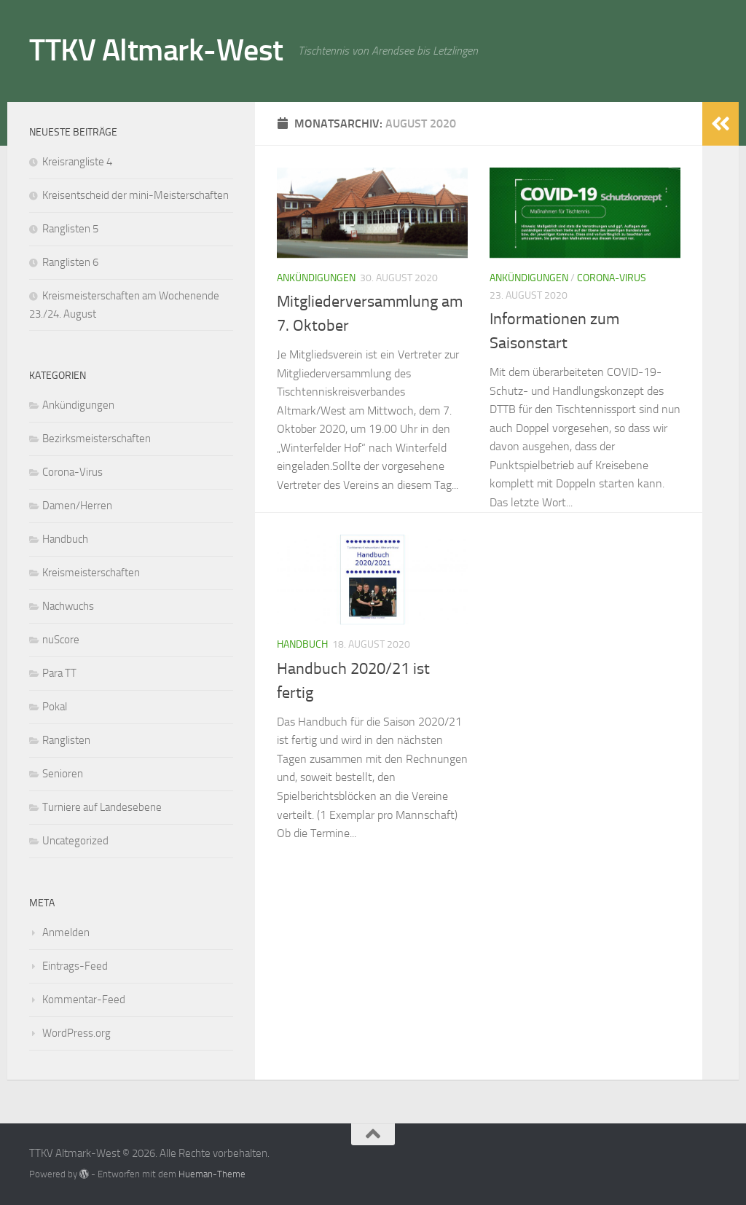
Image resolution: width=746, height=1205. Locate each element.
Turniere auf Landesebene (102, 807)
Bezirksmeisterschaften (96, 438)
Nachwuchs (68, 606)
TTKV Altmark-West (156, 50)
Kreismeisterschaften (91, 572)
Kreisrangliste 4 (77, 161)
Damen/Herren (77, 505)
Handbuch (302, 644)
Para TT (59, 673)
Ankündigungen (316, 278)
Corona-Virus (611, 278)
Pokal (54, 706)
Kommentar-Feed (83, 999)
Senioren (62, 773)
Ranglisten (66, 740)
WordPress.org (76, 1033)
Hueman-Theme (212, 1174)
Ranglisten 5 (70, 228)
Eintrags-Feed (75, 966)
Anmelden (66, 932)
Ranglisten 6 (70, 262)
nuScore (60, 639)
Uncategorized (75, 840)
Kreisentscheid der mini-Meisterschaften (135, 195)
